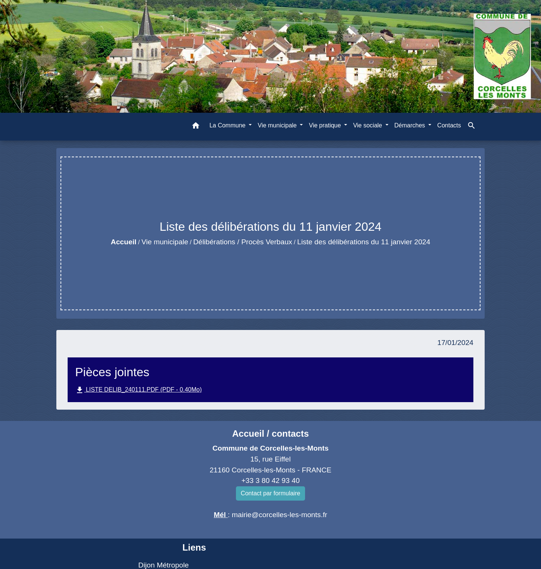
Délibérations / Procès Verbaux (242, 242)
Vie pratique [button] (326, 125)
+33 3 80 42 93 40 (270, 480)
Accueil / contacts (270, 433)
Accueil (123, 242)
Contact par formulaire (270, 493)
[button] (195, 127)
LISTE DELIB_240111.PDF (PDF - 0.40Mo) (138, 390)
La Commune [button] (228, 125)
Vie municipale (164, 242)
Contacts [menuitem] (449, 125)
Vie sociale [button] (368, 125)
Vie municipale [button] (278, 125)
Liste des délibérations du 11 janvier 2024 (363, 242)
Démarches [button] (410, 125)
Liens (194, 547)
